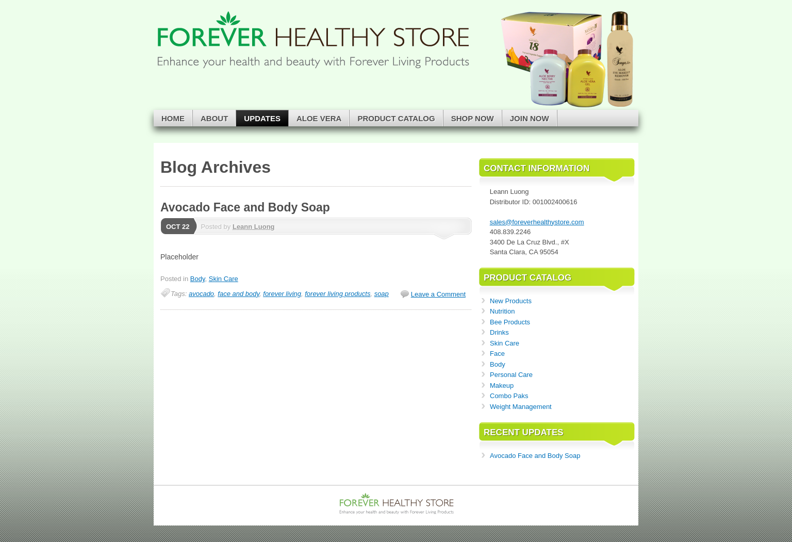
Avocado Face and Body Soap (245, 207)
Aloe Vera (319, 118)
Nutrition (502, 311)
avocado (201, 294)
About (214, 118)
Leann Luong (254, 227)
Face (497, 353)
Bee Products (510, 322)
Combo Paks (509, 396)
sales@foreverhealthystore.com (537, 222)
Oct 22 (178, 227)
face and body (238, 294)
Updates (262, 118)
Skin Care (223, 279)
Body (197, 279)
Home (173, 118)
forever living (282, 294)
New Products (511, 301)
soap (381, 294)
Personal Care (511, 375)
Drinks (499, 332)
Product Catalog (396, 118)
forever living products (337, 294)
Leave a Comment (438, 294)
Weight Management (521, 406)
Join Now (529, 118)
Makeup (502, 385)
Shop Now (472, 118)
